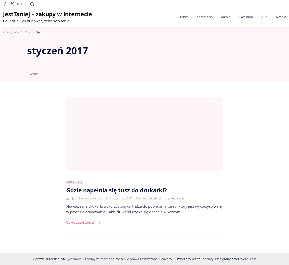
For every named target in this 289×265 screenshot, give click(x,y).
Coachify (207, 259)
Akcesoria (245, 17)
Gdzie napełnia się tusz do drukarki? (116, 190)
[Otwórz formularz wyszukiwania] (32, 4)
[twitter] (12, 4)
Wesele (280, 17)
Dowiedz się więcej (80, 222)
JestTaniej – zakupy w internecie (47, 14)
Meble (225, 17)
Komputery (204, 17)
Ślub (264, 17)
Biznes (183, 17)
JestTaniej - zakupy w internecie (91, 259)
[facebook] (5, 4)
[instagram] (19, 4)
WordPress (248, 259)
